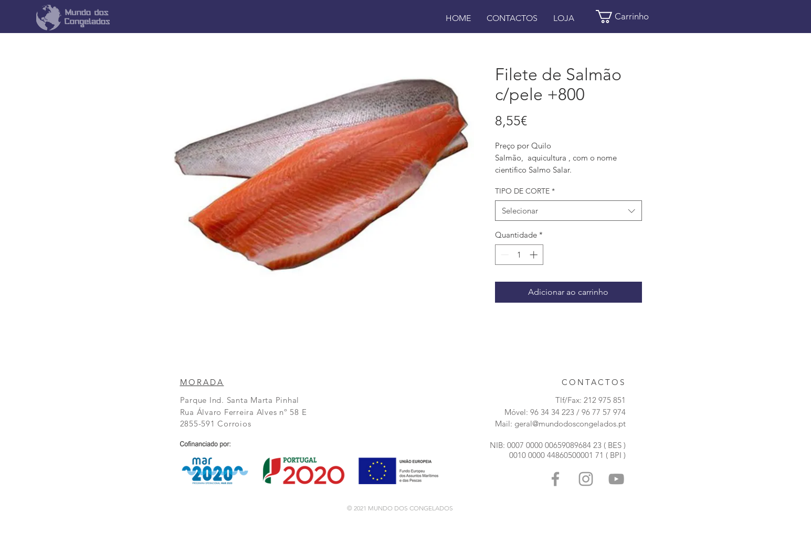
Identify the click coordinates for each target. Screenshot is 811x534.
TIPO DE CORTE (525, 191)
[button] (629, 16)
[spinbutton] (519, 254)
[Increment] (535, 254)
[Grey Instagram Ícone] (585, 478)
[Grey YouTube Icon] (616, 478)
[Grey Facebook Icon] (555, 478)
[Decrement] (504, 254)
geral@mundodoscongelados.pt (570, 424)
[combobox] (568, 210)
